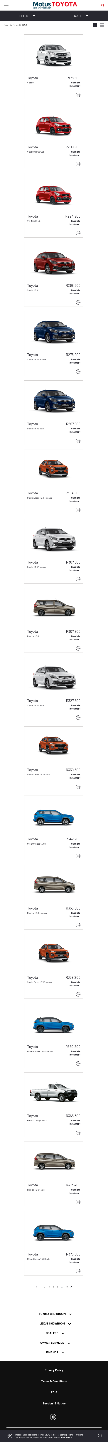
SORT (81, 15)
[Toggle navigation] (6, 5)
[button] (28, 54)
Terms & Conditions (54, 1381)
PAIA (54, 1392)
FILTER (27, 15)
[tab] (54, 1313)
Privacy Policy (54, 1370)
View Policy (66, 1437)
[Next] (71, 1286)
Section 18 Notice (54, 1403)
